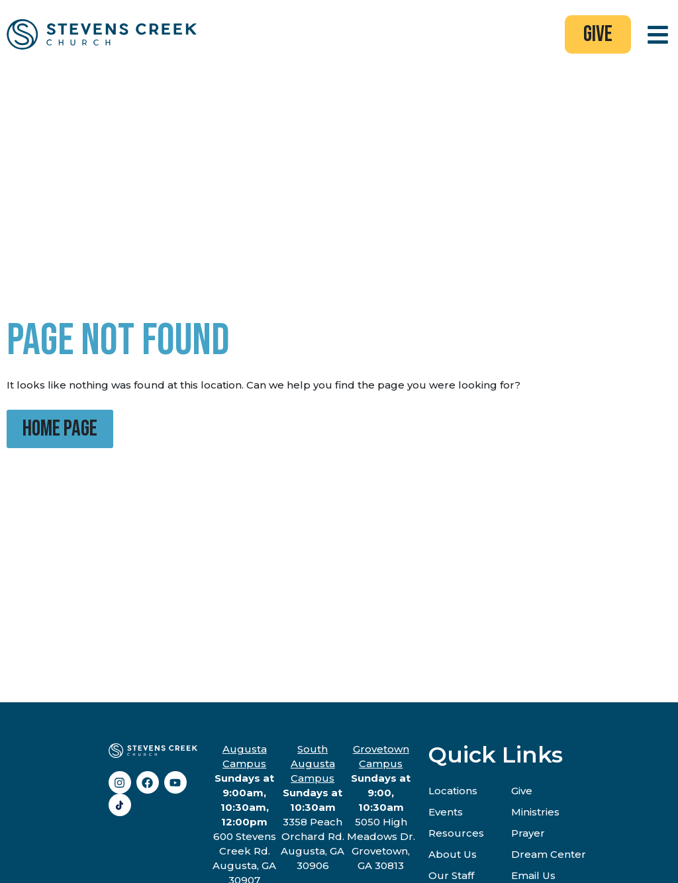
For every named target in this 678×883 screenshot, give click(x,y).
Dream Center (548, 854)
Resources (456, 833)
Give (521, 790)
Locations (452, 790)
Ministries (535, 812)
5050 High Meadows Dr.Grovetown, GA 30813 (381, 807)
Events (445, 812)
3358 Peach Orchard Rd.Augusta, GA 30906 (312, 807)
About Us (452, 854)
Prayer (528, 833)
